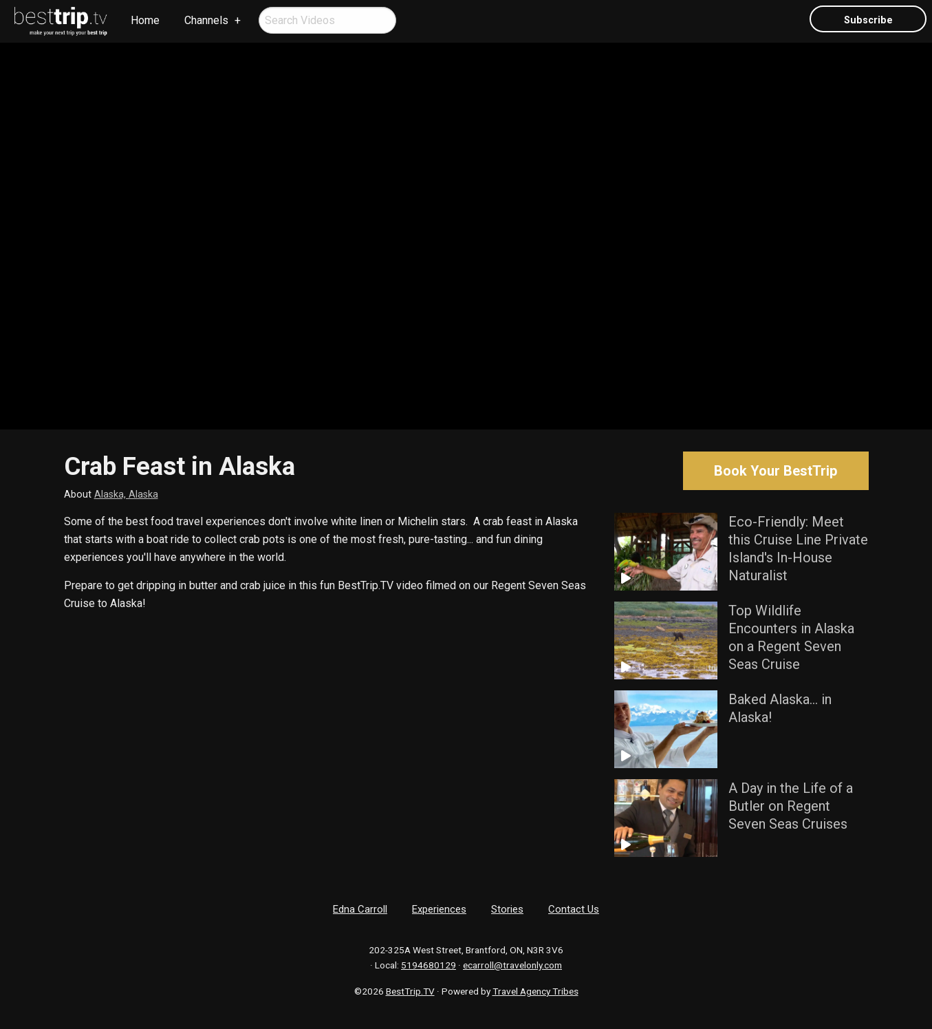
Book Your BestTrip (775, 471)
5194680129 (428, 964)
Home (145, 20)
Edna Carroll (360, 909)
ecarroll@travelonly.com (512, 964)
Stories (507, 909)
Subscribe (868, 20)
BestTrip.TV (410, 991)
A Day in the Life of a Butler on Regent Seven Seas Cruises (790, 806)
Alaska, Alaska (126, 494)
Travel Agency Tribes (535, 991)
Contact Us (573, 909)
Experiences (439, 909)
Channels (206, 20)
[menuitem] (61, 21)
